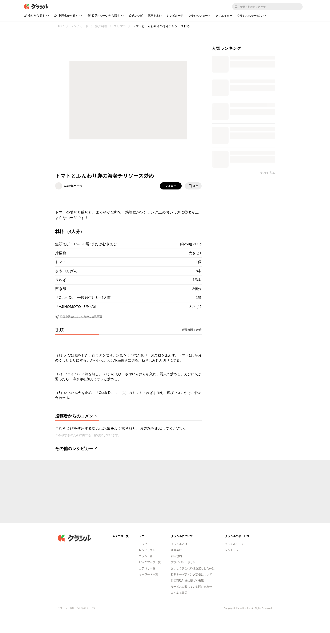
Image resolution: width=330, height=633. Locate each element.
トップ (143, 544)
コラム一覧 (146, 556)
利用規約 (176, 556)
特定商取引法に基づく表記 (187, 580)
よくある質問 (179, 592)
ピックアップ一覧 (150, 562)
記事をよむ (155, 15)
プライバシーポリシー (184, 562)
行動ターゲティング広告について (191, 574)
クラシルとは (179, 544)
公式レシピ (136, 15)
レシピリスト (147, 550)
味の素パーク (73, 186)
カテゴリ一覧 (147, 568)
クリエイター (224, 15)
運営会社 (176, 550)
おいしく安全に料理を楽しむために (193, 568)
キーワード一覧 (148, 574)
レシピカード (175, 15)
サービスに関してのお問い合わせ (191, 586)
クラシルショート (199, 15)
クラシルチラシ (234, 544)
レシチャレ (231, 550)
